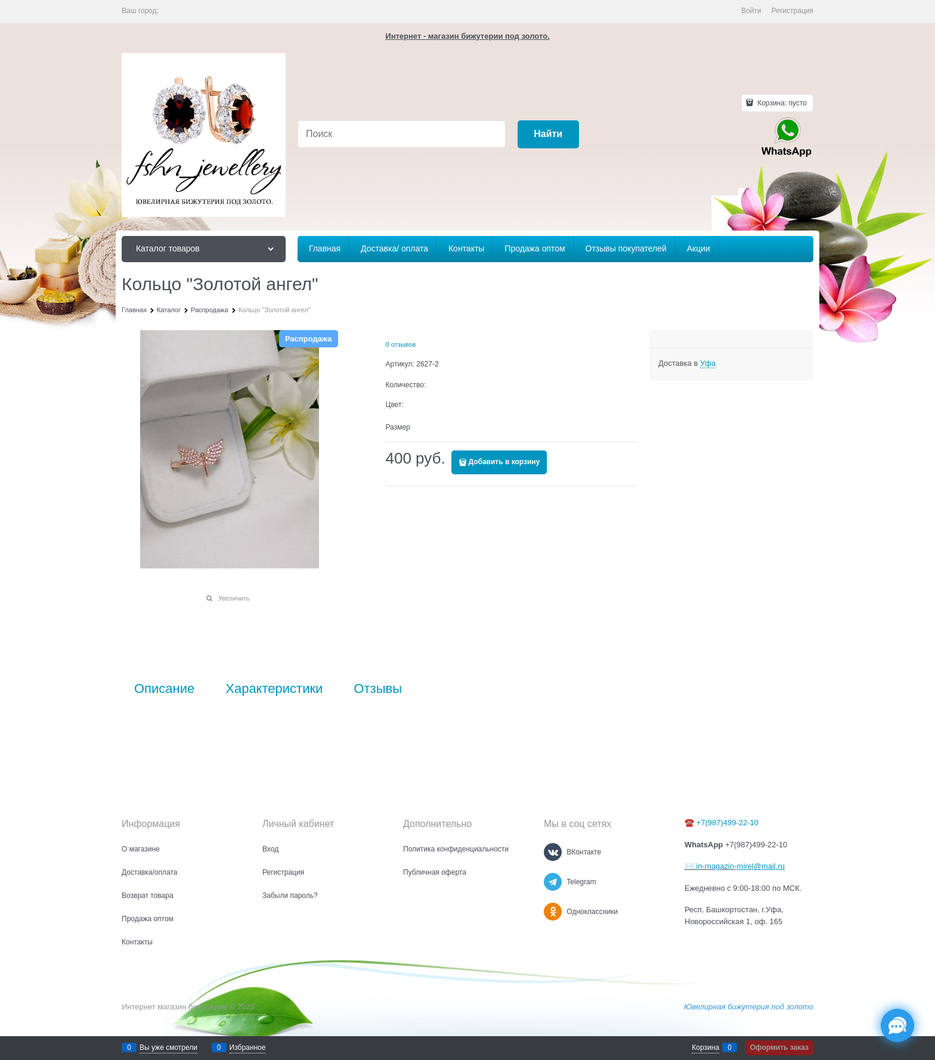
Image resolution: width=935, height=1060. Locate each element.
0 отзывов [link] (401, 344)
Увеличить (234, 598)
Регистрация (792, 11)
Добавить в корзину (504, 462)
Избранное (248, 1047)
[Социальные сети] (897, 1025)
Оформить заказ (779, 1047)
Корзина (705, 1047)
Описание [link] (164, 688)
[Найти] (548, 134)
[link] (708, 363)
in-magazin (714, 866)
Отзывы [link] (378, 688)
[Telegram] (553, 882)
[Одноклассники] (553, 912)
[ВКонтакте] (553, 852)
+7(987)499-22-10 (727, 822)
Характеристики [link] (274, 688)
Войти (751, 11)
